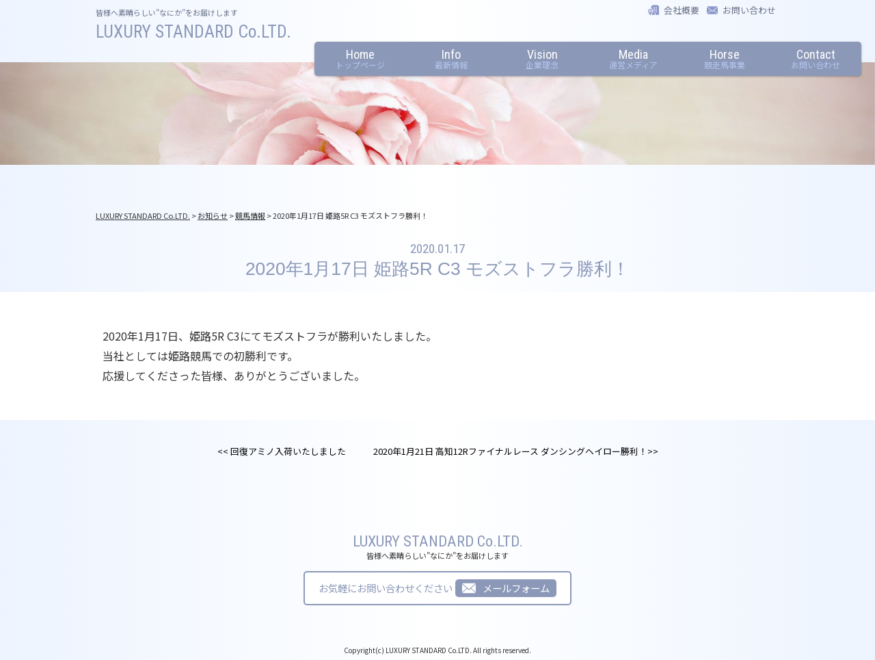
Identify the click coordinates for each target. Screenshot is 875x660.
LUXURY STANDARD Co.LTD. (193, 31)
